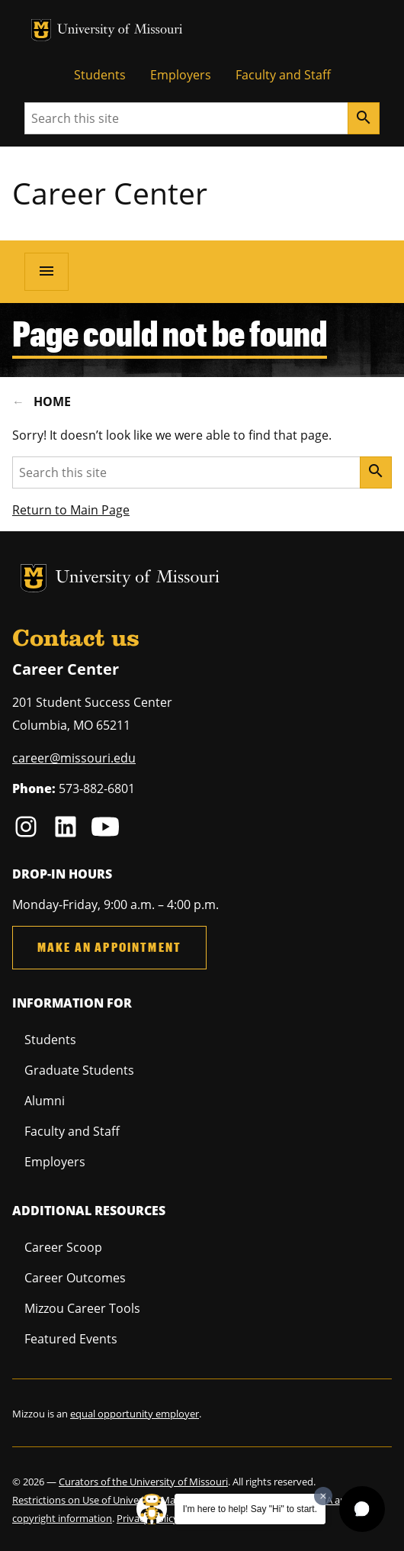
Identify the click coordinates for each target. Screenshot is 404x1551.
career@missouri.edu (74, 758)
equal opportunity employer (134, 1413)
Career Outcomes (75, 1277)
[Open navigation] (46, 272)
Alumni (44, 1100)
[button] (362, 1509)
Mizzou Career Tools (82, 1308)
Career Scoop (63, 1247)
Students (100, 74)
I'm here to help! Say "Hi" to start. (250, 1509)
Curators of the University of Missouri (143, 1481)
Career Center (109, 193)
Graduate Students (79, 1070)
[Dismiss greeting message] (323, 1496)
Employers (180, 74)
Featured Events (70, 1338)
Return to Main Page (71, 509)
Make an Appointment (109, 947)
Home (52, 401)
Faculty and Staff (283, 74)
